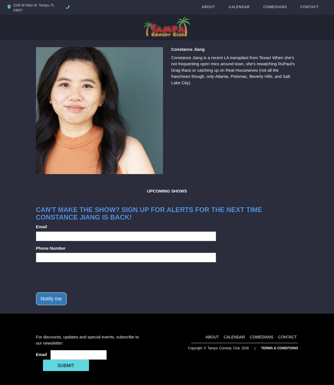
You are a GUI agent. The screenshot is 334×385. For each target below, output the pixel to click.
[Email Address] (79, 355)
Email (41, 226)
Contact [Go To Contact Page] (309, 7)
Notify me (51, 299)
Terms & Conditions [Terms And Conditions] (279, 348)
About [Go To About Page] (208, 7)
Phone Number (51, 248)
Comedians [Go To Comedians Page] (275, 7)
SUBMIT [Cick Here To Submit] (65, 365)
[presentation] (78, 277)
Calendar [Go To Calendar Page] (239, 7)
